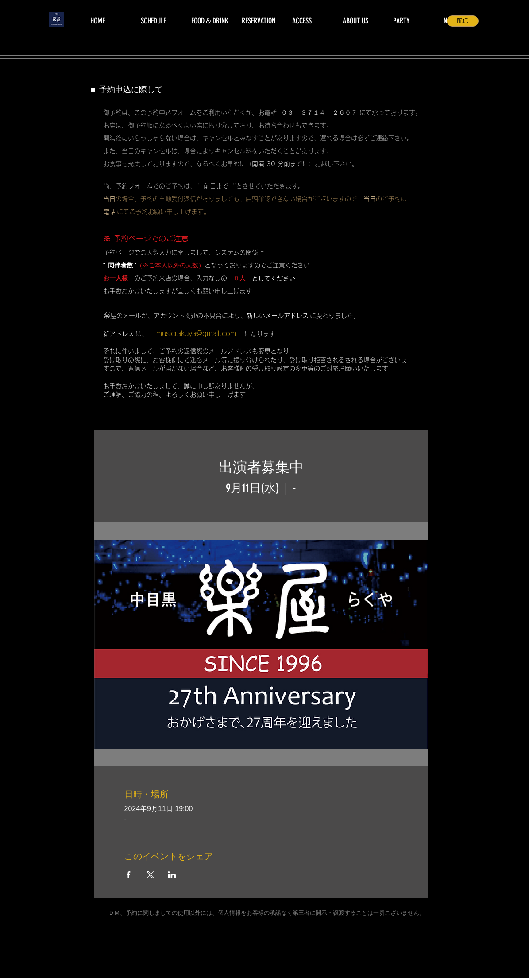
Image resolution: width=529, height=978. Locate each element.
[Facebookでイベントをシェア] (128, 874)
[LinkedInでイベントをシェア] (172, 874)
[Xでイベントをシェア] (150, 874)
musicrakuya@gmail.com (196, 333)
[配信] (463, 21)
